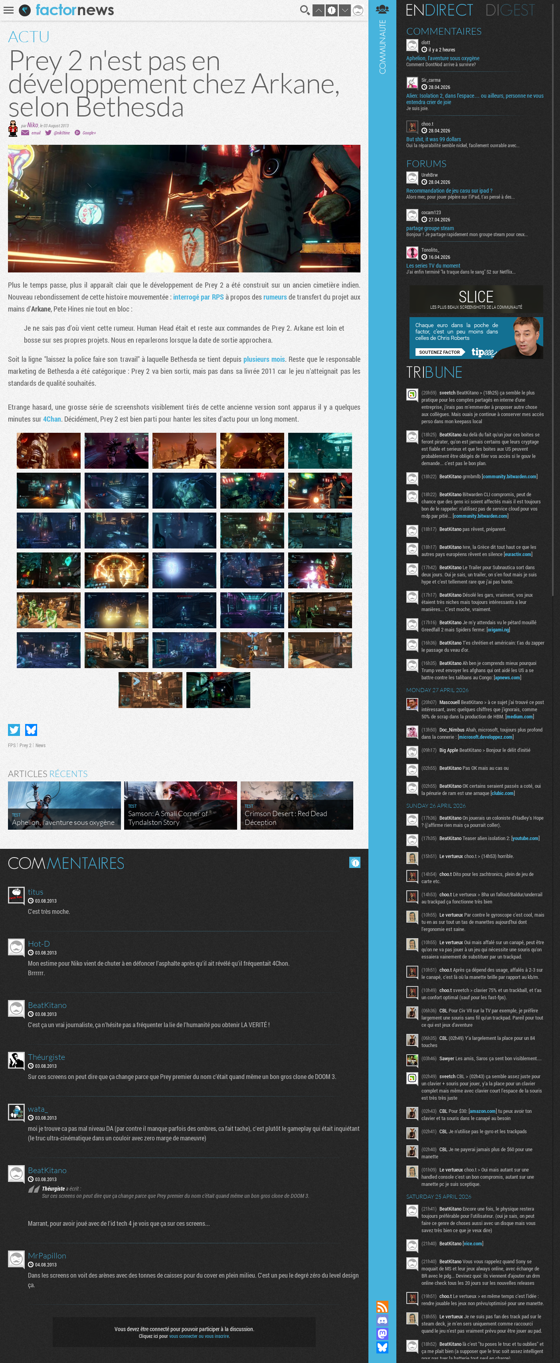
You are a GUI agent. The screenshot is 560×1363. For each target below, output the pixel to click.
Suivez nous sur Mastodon (382, 1334)
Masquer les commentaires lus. (354, 862)
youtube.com (525, 838)
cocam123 (431, 212)
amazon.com (483, 1110)
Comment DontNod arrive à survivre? (441, 64)
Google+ (89, 133)
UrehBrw (429, 175)
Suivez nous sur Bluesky (382, 1347)
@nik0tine (62, 133)
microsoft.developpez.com (486, 736)
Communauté (382, 642)
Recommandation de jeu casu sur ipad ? (449, 190)
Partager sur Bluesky (31, 730)
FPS (12, 745)
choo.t (427, 123)
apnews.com (507, 677)
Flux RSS (382, 1307)
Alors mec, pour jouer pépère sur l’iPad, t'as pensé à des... (460, 196)
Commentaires (444, 31)
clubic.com (503, 793)
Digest (510, 10)
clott (425, 42)
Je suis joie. (417, 108)
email (36, 133)
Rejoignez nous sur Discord (382, 1320)
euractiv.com (518, 554)
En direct (439, 10)
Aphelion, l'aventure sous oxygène (442, 58)
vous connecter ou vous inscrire (199, 1336)
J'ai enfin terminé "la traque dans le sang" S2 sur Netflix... (461, 271)
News (41, 745)
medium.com (520, 716)
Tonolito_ (430, 250)
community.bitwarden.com (509, 476)
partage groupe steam (430, 228)
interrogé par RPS (198, 297)
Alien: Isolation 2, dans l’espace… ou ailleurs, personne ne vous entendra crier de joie (475, 99)
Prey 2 (26, 745)
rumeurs (275, 297)
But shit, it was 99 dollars (433, 139)
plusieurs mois (264, 359)
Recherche (305, 10)
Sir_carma (431, 80)
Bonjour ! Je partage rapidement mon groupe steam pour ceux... (467, 234)
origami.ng (498, 629)
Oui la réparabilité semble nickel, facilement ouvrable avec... (463, 145)
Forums (426, 164)
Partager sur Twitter (14, 730)
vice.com (473, 1243)
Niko (32, 124)
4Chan (52, 419)
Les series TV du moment (433, 265)
